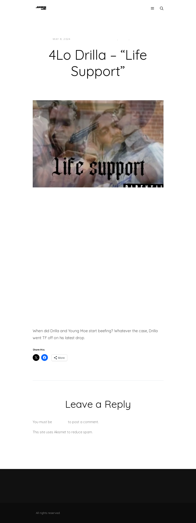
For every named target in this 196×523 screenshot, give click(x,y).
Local (124, 39)
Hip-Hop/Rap (107, 39)
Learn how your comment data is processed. (128, 432)
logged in (60, 422)
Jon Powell (84, 39)
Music (135, 39)
